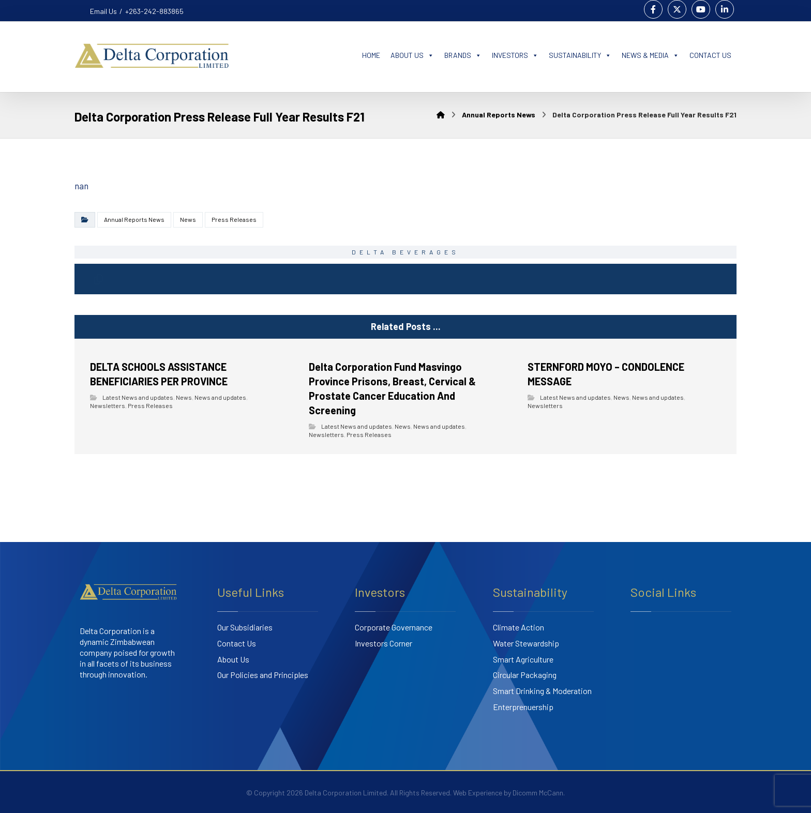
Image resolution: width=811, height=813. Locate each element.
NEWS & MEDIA (650, 55)
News (188, 219)
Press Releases (234, 219)
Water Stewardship (526, 644)
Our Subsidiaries (245, 628)
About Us (233, 659)
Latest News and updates (137, 397)
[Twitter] (677, 9)
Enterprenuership (523, 707)
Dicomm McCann (538, 792)
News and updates (220, 397)
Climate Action (518, 628)
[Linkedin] (724, 9)
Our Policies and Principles (262, 675)
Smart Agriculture (523, 659)
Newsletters (107, 406)
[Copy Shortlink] (98, 279)
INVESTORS (515, 55)
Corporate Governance (393, 628)
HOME (371, 55)
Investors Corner (383, 644)
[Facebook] (653, 9)
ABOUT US (412, 55)
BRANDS (463, 55)
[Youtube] (701, 9)
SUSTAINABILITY (580, 55)
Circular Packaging (525, 675)
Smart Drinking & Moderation (542, 691)
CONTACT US (710, 55)
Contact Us (236, 644)
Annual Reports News (134, 219)
